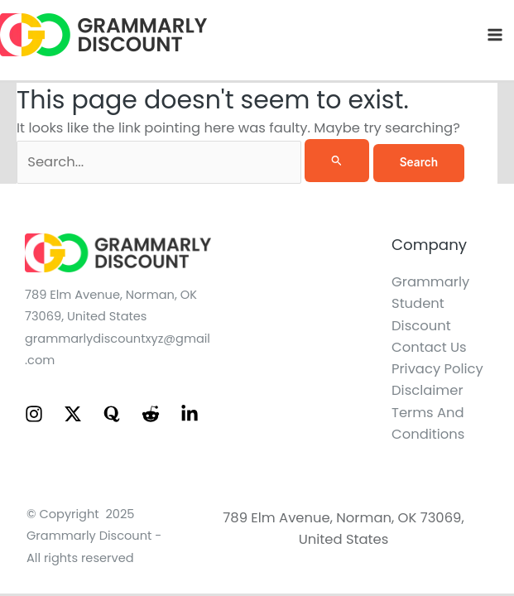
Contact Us (429, 347)
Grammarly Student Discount (430, 303)
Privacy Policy (437, 368)
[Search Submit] (337, 160)
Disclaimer (428, 390)
